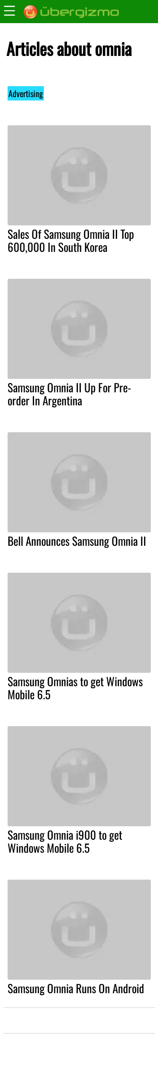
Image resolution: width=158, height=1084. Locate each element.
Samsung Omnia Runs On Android (76, 988)
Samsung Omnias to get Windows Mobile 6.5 (75, 688)
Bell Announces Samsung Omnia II (77, 540)
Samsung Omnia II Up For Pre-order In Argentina (69, 394)
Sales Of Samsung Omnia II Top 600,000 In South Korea (71, 240)
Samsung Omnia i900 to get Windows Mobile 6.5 (65, 841)
